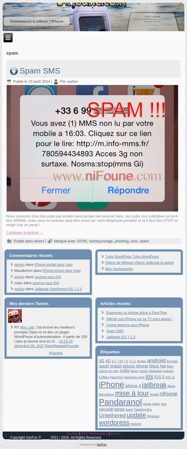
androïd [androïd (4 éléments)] (156, 360)
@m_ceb (27, 327)
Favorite (73, 346)
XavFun (72, 434)
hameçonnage (101, 241)
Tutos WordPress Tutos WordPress (132, 257)
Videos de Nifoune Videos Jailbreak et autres (139, 263)
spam (144, 241)
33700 (82, 241)
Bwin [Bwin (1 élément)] (170, 366)
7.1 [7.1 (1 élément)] (126, 361)
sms (134, 241)
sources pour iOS (48, 277)
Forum (116, 434)
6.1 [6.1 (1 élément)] (114, 361)
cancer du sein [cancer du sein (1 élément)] (109, 371)
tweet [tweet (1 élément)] (129, 409)
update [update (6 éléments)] (136, 415)
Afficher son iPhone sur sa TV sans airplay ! (139, 319)
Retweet (60, 346)
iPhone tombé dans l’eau (54, 265)
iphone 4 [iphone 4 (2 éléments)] (133, 385)
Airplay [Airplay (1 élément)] (141, 361)
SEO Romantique (94, 434)
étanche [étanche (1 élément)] (135, 424)
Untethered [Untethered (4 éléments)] (112, 415)
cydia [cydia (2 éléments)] (124, 370)
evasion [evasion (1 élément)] (168, 371)
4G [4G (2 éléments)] (108, 361)
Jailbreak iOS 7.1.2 (120, 337)
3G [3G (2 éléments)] (101, 361)
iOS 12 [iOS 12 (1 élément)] (170, 377)
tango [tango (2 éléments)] (119, 409)
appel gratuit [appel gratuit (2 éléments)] (110, 366)
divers (39, 241)
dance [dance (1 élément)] (134, 371)
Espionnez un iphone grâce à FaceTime (136, 313)
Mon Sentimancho (119, 269)
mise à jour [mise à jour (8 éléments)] (132, 393)
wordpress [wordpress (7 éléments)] (114, 422)
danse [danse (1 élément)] (144, 371)
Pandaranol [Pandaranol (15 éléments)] (120, 402)
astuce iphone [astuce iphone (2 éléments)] (135, 366)
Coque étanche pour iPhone (127, 325)
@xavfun (56, 353)
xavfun (72, 81)
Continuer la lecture (24, 232)
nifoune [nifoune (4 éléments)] (168, 394)
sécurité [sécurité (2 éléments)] (106, 409)
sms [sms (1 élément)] (164, 404)
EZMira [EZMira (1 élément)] (104, 377)
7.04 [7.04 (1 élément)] (120, 361)
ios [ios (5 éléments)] (149, 376)
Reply (49, 346)
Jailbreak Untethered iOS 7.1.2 (58, 289)
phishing (121, 241)
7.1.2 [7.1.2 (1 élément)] (132, 361)
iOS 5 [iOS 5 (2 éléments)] (159, 377)
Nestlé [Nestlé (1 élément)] (154, 394)
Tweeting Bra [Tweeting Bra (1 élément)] (143, 409)
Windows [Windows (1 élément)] (153, 416)
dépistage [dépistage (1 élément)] (155, 371)
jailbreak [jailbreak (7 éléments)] (154, 385)
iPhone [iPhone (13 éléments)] (111, 384)
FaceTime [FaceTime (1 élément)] (116, 377)
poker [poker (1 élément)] (156, 404)
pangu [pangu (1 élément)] (147, 404)
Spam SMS (40, 70)
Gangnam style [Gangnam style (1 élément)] (134, 377)
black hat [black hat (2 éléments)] (157, 366)
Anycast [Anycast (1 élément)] (172, 361)
